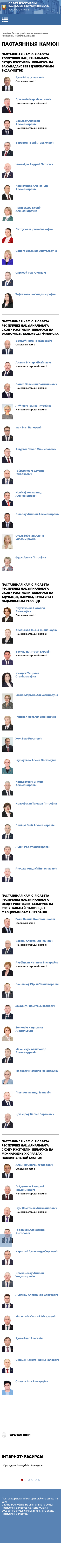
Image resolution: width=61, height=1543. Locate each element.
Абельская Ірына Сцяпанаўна (36, 630)
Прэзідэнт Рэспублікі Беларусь (22, 1465)
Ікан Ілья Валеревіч (28, 427)
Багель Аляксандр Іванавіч (34, 940)
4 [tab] (32, 1480)
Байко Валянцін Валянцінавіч (36, 384)
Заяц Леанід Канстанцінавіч (35, 919)
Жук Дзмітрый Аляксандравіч (36, 1208)
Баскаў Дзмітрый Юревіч (32, 651)
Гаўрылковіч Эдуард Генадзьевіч (29, 472)
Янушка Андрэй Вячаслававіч (36, 868)
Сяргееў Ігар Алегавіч (30, 272)
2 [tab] (26, 1480)
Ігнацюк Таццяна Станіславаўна (27, 675)
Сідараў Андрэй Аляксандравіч (37, 514)
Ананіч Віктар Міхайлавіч (33, 362)
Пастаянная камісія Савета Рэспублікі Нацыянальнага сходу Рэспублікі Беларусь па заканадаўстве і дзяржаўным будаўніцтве (28, 62)
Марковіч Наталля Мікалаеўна (36, 1070)
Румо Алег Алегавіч (29, 1338)
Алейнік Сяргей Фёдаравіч (34, 1164)
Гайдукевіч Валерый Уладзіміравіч (29, 1188)
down (6, 1240)
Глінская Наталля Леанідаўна (35, 716)
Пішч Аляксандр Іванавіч (33, 1092)
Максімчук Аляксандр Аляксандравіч (30, 1051)
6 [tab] (39, 1480)
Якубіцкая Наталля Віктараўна (36, 962)
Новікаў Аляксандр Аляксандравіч (28, 494)
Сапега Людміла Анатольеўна (36, 250)
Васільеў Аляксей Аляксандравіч (27, 122)
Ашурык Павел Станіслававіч (35, 449)
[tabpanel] (30, 1465)
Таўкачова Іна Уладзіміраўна (35, 294)
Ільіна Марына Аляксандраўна (36, 695)
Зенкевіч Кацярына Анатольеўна (29, 1029)
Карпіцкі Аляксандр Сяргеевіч (36, 1251)
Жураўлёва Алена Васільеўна (35, 760)
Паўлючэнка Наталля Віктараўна (30, 610)
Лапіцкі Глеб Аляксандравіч (34, 825)
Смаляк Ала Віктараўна (31, 1381)
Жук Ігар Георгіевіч (28, 738)
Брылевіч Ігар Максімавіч (33, 99)
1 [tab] (22, 1480)
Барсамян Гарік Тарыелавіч (34, 142)
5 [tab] (36, 1480)
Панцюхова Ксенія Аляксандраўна (28, 209)
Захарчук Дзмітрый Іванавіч (35, 1005)
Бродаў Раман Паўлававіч (33, 340)
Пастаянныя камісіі (25, 36)
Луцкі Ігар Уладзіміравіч (32, 847)
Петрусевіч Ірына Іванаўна (34, 229)
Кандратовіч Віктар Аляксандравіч (29, 783)
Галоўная (6, 33)
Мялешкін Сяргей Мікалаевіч (35, 1316)
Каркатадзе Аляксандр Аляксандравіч (31, 187)
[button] (5, 19)
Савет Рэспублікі (28, 4)
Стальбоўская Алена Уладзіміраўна (29, 537)
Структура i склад (22, 33)
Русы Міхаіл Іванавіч (29, 77)
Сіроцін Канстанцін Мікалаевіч (37, 1359)
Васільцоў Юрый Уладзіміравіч (37, 984)
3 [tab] (29, 1480)
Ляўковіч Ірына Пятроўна (33, 405)
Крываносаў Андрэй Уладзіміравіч (29, 1275)
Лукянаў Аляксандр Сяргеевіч (36, 1294)
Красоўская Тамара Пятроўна (36, 803)
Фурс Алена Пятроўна (30, 557)
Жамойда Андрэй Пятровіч (34, 164)
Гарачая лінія (16, 1435)
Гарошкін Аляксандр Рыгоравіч (30, 1231)
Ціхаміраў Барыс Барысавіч (34, 1114)
